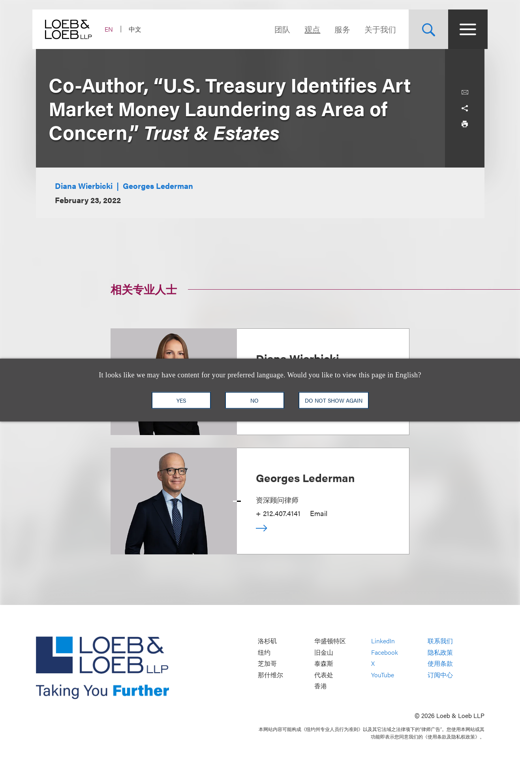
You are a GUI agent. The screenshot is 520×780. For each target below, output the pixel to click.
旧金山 (323, 652)
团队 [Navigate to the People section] (279, 29)
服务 (339, 29)
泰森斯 (323, 663)
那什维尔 (270, 674)
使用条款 (440, 663)
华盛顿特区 (330, 641)
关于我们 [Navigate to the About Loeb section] (377, 29)
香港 (320, 686)
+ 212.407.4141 (278, 513)
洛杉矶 (267, 641)
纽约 (264, 652)
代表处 (323, 674)
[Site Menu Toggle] (464, 29)
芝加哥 (267, 663)
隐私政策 (440, 652)
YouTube (382, 674)
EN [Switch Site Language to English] (112, 29)
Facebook (384, 652)
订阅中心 (440, 674)
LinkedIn (383, 641)
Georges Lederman (158, 185)
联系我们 (440, 641)
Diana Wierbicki (84, 185)
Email (318, 513)
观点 (309, 29)
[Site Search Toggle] (425, 29)
